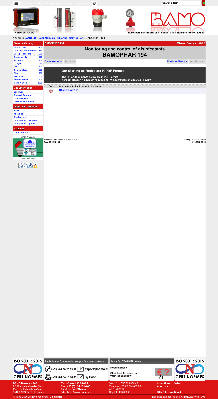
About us (162, 386)
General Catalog (23, 43)
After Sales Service (24, 101)
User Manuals (46, 38)
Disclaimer (56, 396)
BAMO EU (30, 38)
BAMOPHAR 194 (68, 90)
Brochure (26, 3)
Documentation (53, 61)
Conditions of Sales (169, 383)
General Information (26, 106)
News (59, 3)
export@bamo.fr (79, 389)
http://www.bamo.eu (79, 392)
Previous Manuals (177, 61)
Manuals (49, 3)
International (83, 3)
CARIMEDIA (186, 396)
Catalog (38, 3)
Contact (69, 3)
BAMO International (169, 392)
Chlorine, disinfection (70, 38)
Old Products (21, 132)
